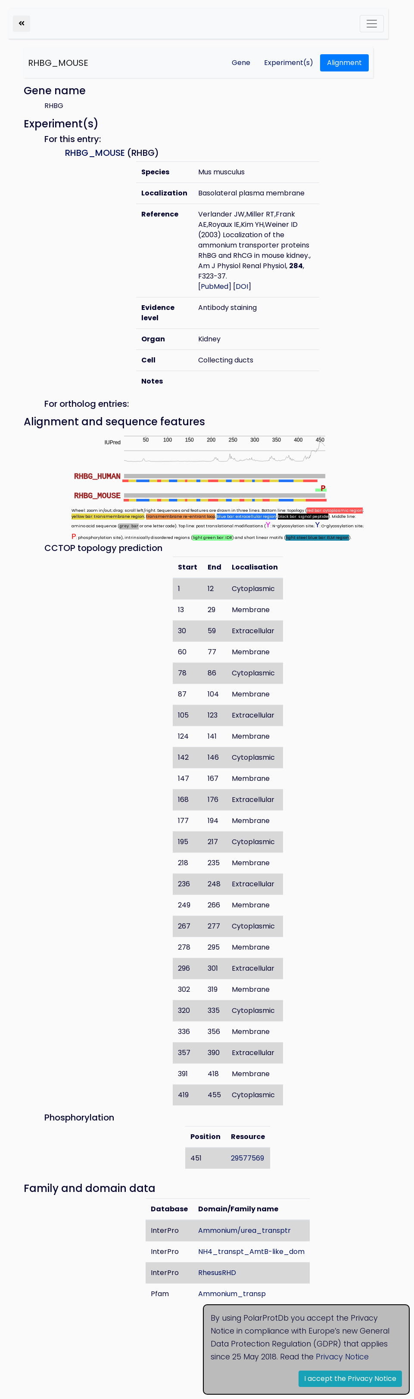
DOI (242, 286)
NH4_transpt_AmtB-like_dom (251, 1252)
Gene (241, 63)
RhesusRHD (217, 1273)
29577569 (247, 1158)
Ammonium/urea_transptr (244, 1230)
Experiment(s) (288, 63)
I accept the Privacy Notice (350, 1379)
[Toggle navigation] (372, 23)
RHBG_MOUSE (58, 63)
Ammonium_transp (232, 1294)
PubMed (214, 286)
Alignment (344, 63)
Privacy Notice (342, 1357)
